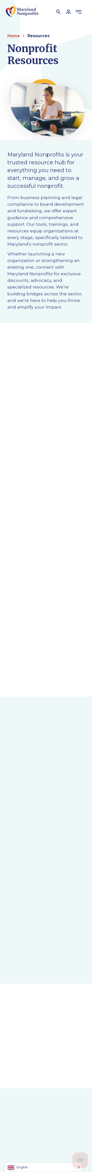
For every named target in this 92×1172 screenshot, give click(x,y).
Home (13, 36)
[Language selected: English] (43, 1167)
